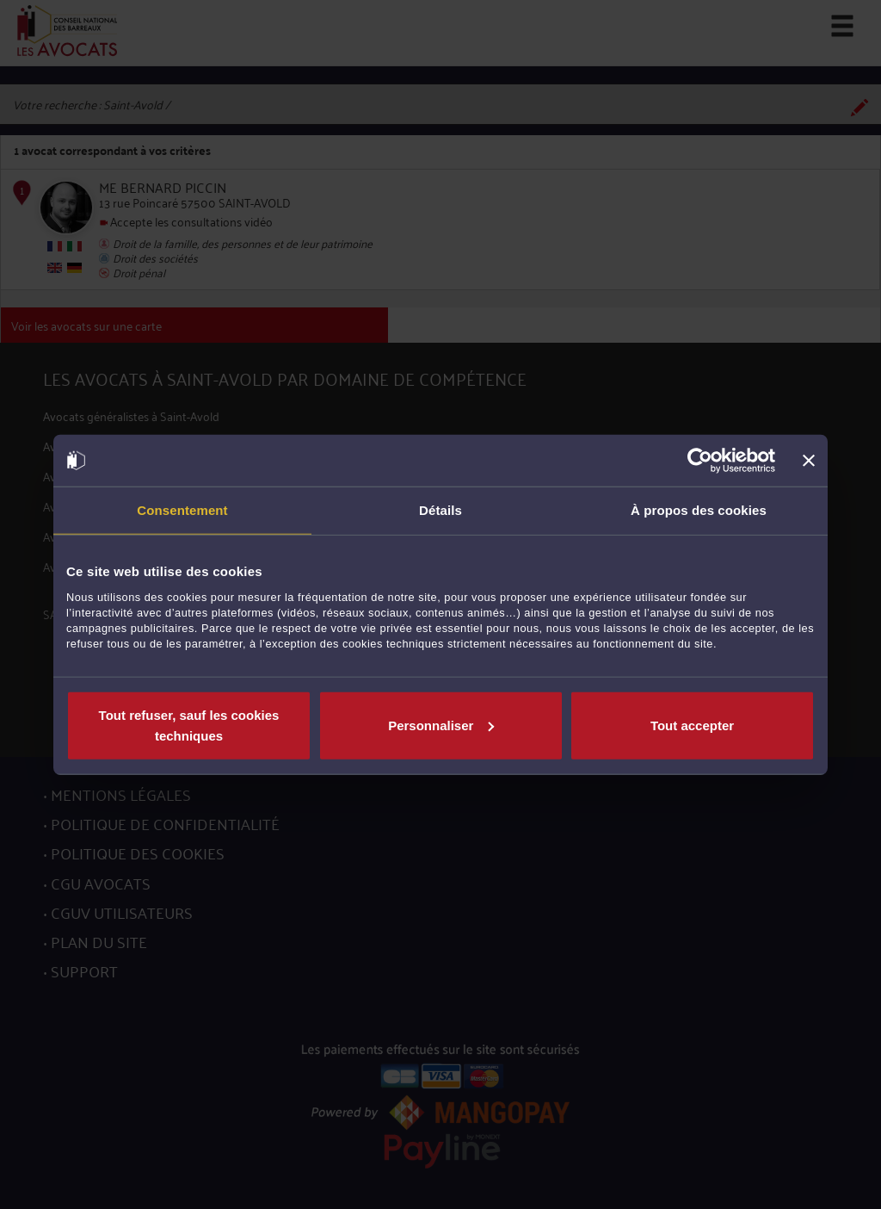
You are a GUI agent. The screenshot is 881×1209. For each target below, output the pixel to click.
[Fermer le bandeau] (809, 461)
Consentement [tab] (182, 510)
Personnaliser (441, 724)
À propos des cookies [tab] (699, 510)
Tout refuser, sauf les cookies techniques (189, 724)
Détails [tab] (440, 510)
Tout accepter (692, 724)
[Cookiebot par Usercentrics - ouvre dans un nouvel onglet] (700, 461)
